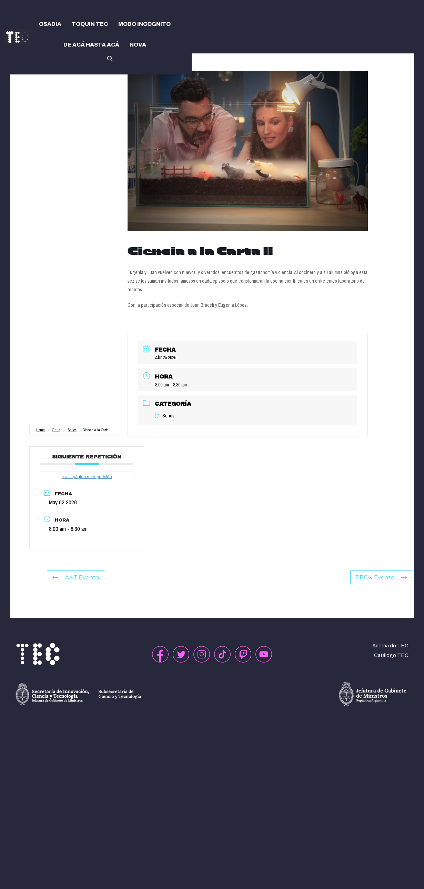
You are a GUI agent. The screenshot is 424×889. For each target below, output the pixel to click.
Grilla (56, 429)
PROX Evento (381, 577)
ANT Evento (75, 577)
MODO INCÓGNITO (144, 24)
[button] (110, 58)
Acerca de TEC (390, 645)
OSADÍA (50, 24)
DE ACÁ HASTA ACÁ (91, 45)
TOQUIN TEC (90, 24)
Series (72, 429)
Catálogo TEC (391, 655)
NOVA (138, 45)
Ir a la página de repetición (86, 476)
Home (41, 429)
